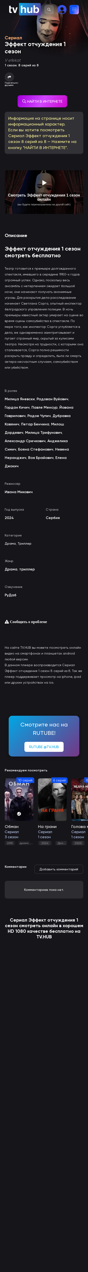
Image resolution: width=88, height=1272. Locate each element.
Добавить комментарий (58, 869)
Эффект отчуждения (51, 920)
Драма (10, 543)
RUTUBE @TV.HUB (44, 747)
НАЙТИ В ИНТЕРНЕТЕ (42, 101)
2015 (10, 843)
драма (24, 843)
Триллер (24, 543)
